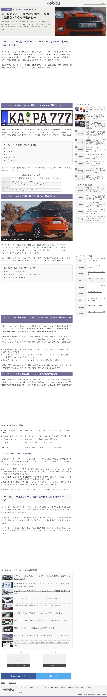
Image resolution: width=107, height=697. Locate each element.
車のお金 (70, 687)
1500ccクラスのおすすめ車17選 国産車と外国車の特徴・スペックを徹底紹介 (96, 142)
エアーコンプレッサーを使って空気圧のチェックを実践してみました (95, 211)
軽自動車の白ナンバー (95, 305)
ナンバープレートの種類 (96, 285)
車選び (31, 687)
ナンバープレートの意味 (96, 312)
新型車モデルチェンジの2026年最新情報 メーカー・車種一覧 (95, 178)
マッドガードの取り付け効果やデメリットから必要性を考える (37, 606)
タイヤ (89, 687)
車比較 (37, 687)
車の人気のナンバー (95, 292)
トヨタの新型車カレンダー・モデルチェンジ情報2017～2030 (95, 156)
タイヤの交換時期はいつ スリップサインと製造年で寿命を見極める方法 (96, 204)
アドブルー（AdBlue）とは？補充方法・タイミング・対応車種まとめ (95, 190)
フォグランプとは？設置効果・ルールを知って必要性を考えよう (38, 613)
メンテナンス (6, 10)
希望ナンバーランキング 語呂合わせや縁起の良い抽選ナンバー (37, 628)
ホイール (83, 687)
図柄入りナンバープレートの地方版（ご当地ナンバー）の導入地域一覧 (40, 620)
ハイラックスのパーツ (52, 665)
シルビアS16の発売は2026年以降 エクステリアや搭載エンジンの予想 (96, 170)
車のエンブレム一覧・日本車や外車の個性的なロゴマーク (95, 109)
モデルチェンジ (23, 687)
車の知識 (63, 687)
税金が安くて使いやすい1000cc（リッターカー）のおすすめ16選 (96, 149)
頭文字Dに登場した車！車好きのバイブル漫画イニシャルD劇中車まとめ (95, 163)
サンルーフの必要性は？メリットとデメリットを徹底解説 (35, 598)
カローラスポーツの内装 (16, 665)
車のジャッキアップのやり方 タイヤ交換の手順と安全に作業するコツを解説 (96, 197)
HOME (20, 692)
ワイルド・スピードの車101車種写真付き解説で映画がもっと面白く (95, 116)
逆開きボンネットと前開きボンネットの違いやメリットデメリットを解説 (41, 635)
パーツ (76, 687)
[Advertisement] (37, 86)
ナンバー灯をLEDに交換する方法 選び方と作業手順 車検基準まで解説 (95, 218)
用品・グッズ (54, 687)
